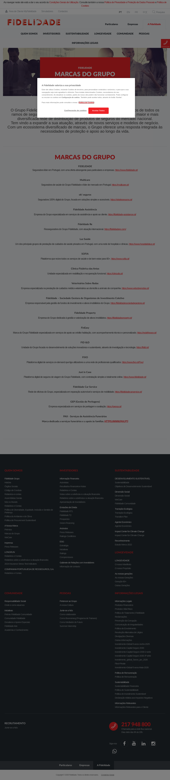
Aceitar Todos (98, 110)
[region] (86, 98)
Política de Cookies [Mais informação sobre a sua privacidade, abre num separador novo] (86, 102)
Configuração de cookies (75, 110)
